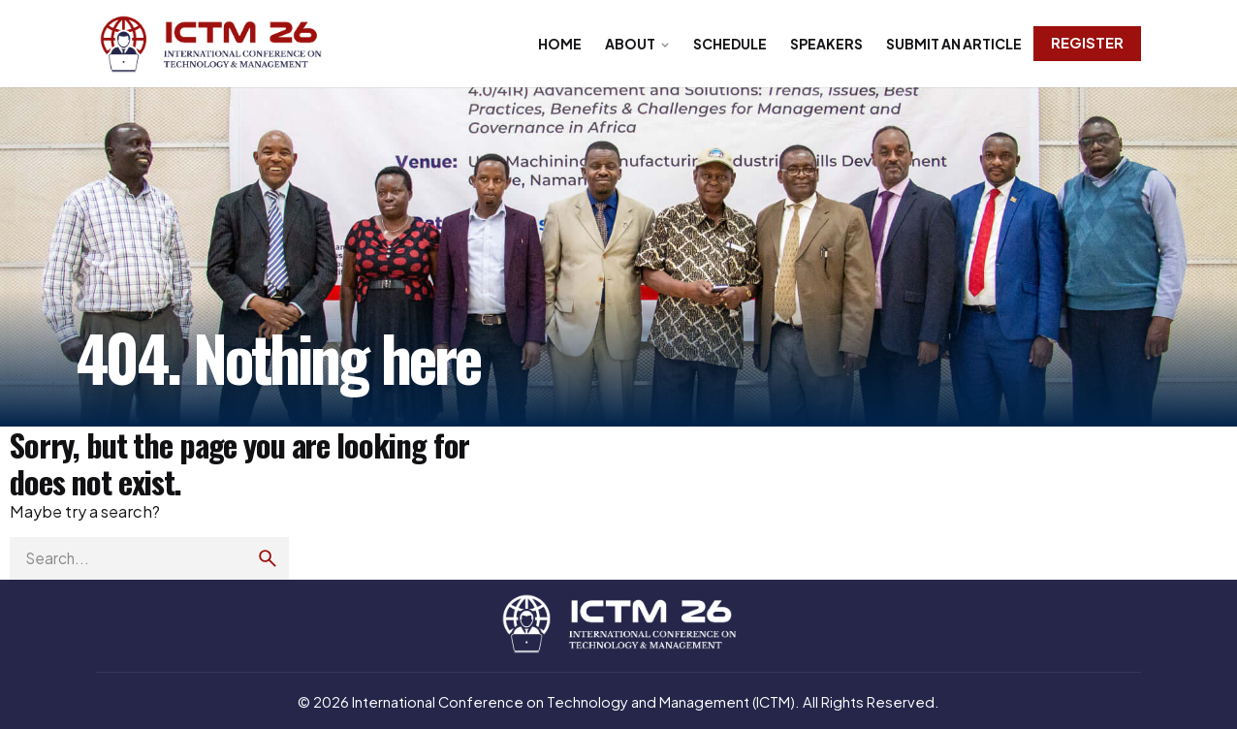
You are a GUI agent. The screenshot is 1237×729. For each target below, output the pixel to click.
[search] (267, 558)
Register (1087, 42)
